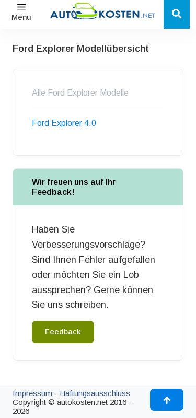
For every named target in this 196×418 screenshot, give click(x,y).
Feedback (63, 332)
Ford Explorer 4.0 (64, 123)
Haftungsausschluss (95, 393)
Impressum (32, 393)
